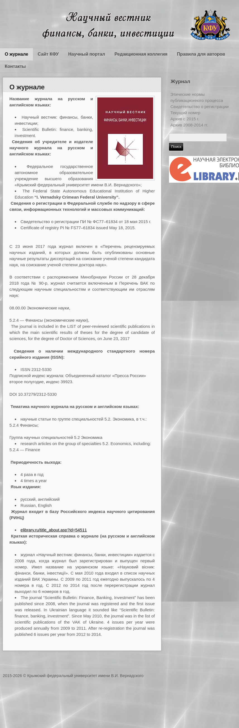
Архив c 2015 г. (184, 118)
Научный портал (86, 54)
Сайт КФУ (48, 54)
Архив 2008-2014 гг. (189, 125)
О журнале (16, 54)
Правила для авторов (201, 54)
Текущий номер (185, 112)
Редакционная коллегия (141, 54)
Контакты (15, 66)
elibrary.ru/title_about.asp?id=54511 (54, 529)
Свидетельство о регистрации (199, 106)
